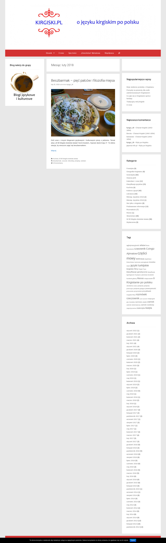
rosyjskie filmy (131, 295)
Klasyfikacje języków (134, 184)
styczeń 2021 (132, 346)
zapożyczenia (131, 308)
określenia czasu (132, 286)
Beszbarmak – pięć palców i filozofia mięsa (83, 80)
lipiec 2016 (131, 460)
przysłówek (146, 291)
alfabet (143, 245)
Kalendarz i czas (133, 181)
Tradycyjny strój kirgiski (135, 102)
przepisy (77, 161)
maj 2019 (130, 378)
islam (128, 266)
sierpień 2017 (132, 422)
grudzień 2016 (132, 445)
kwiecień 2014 (132, 508)
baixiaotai (130, 137)
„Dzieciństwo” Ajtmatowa (90, 53)
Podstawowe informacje (136, 206)
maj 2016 (130, 467)
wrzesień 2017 (132, 419)
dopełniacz (148, 259)
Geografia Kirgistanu (134, 172)
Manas (140, 278)
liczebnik (151, 275)
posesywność (150, 288)
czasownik (139, 248)
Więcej (53, 151)
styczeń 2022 (132, 331)
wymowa (138, 302)
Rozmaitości (131, 210)
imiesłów (152, 262)
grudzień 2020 (132, 350)
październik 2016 (133, 451)
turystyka (132, 302)
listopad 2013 (132, 524)
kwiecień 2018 (132, 397)
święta (148, 308)
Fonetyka (130, 168)
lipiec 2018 (131, 388)
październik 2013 (133, 527)
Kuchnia (55, 159)
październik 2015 (133, 489)
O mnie (61, 53)
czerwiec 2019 (132, 375)
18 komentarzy (58, 163)
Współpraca (109, 53)
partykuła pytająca (139, 288)
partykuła (140, 286)
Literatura (130, 194)
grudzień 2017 (132, 410)
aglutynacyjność (133, 245)
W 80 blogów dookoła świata (68, 159)
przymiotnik (138, 291)
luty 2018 (130, 403)
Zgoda (133, 540)
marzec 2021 (132, 340)
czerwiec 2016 (132, 464)
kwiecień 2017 (132, 432)
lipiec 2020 (131, 356)
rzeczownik (133, 298)
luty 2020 (130, 369)
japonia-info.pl (132, 145)
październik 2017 (133, 416)
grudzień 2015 (132, 483)
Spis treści (72, 53)
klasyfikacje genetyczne (137, 272)
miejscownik (148, 278)
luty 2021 (130, 343)
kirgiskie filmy (132, 269)
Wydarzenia (131, 222)
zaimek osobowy (147, 305)
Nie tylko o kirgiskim (134, 203)
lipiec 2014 (131, 498)
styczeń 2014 (132, 517)
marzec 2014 (132, 511)
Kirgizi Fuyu (142, 269)
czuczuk (64, 161)
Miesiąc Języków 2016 (135, 197)
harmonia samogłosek (141, 262)
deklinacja (140, 259)
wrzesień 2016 (132, 454)
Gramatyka (131, 175)
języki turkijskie (140, 265)
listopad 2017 (132, 413)
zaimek (150, 302)
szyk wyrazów (143, 298)
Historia (129, 178)
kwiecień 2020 (132, 362)
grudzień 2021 (132, 334)
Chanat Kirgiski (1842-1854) (144, 133)
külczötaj (71, 161)
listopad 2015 (132, 486)
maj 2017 (130, 429)
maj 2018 (130, 394)
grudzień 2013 (132, 521)
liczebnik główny (132, 278)
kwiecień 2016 (132, 470)
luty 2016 (130, 476)
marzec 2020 (132, 365)
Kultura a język (132, 191)
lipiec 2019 (131, 372)
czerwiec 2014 (132, 502)
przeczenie (130, 291)
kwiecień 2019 (132, 381)
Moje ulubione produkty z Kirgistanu (140, 87)
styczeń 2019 (132, 384)
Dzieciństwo (130, 262)
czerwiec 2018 (132, 391)
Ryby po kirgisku (142, 142)
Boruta (129, 133)
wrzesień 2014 (132, 492)
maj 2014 (130, 505)
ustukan (83, 161)
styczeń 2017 (132, 441)
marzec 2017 (132, 435)
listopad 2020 (132, 353)
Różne (129, 213)
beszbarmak (57, 161)
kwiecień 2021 (132, 337)
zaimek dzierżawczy (133, 305)
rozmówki (141, 294)
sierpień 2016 (132, 457)
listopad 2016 (132, 448)
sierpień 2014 (132, 495)
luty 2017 (130, 438)
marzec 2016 (132, 473)
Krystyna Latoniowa (141, 275)
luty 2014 (130, 514)
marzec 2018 (132, 400)
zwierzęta (140, 308)
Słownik (49, 53)
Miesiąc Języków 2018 (135, 200)
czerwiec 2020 (132, 359)
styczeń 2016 (132, 479)
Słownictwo (131, 216)
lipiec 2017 (131, 426)
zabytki (144, 302)
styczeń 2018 (132, 407)
